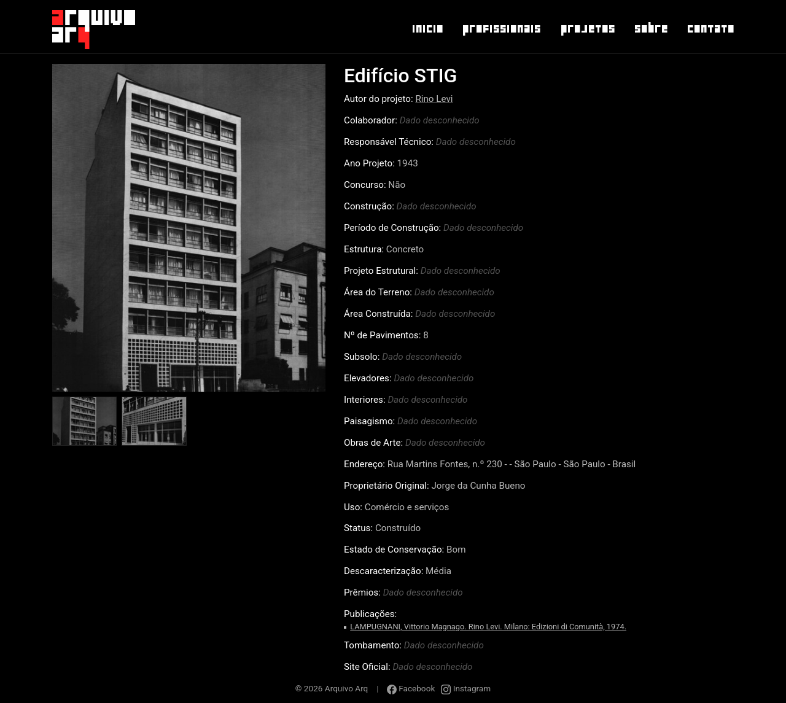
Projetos (587, 29)
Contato (710, 29)
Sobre (650, 29)
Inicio (427, 29)
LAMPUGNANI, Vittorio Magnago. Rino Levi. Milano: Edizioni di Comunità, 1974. (488, 626)
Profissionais (501, 29)
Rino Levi (434, 98)
